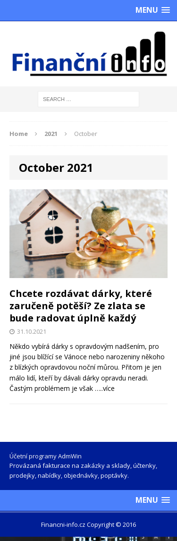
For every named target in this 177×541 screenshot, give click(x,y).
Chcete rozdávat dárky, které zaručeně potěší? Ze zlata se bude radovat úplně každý (80, 305)
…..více (105, 388)
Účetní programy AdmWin (45, 456)
